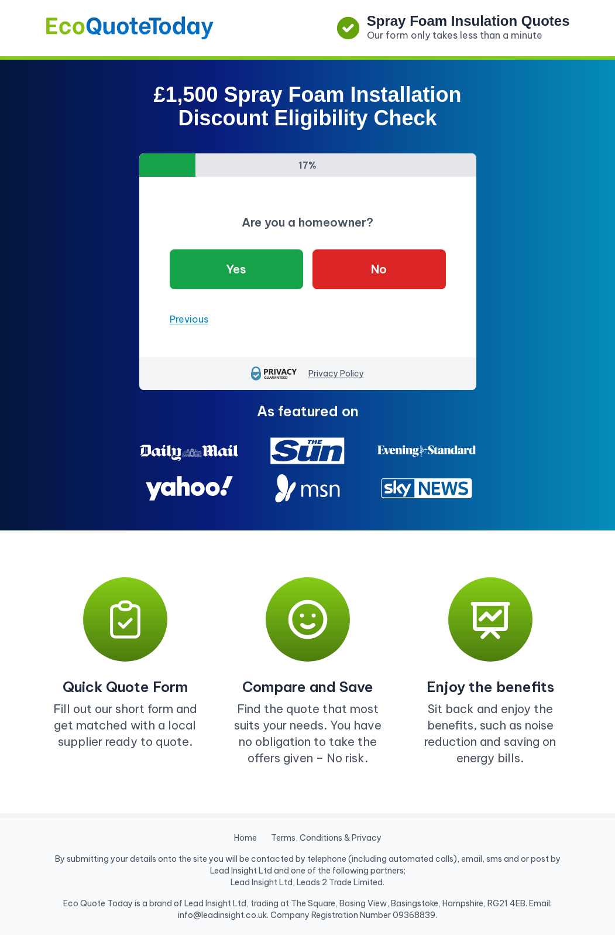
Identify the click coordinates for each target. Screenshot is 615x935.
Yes (236, 269)
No (379, 269)
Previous (189, 319)
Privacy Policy (336, 373)
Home (245, 838)
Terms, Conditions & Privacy (326, 838)
